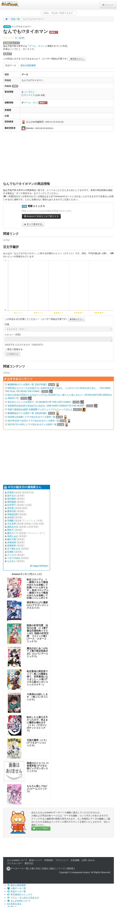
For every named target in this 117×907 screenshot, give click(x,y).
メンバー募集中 (41, 828)
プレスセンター (14, 863)
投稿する (12, 354)
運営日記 (29, 863)
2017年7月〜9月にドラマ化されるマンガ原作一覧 (32, 424)
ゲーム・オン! (36, 46)
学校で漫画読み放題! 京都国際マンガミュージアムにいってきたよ (40, 409)
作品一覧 (15, 19)
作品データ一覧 (16, 891)
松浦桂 (10, 552)
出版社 (45, 868)
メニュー (108, 5)
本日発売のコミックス (19, 894)
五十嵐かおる (13, 548)
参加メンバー (35, 860)
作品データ (10, 65)
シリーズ (60, 868)
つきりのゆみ (13, 558)
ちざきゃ (11, 561)
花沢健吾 (11, 498)
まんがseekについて (17, 860)
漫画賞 (70, 868)
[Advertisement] (58, 156)
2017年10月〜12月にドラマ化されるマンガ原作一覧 (33, 420)
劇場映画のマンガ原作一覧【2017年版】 (28, 384)
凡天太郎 (11, 523)
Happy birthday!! (39, 566)
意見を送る (14, 904)
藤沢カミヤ (12, 533)
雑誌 (52, 868)
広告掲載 (75, 860)
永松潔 (10, 517)
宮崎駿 (10, 520)
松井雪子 (11, 505)
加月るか (11, 495)
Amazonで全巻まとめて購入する (41, 216)
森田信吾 (11, 511)
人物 (31, 868)
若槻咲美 (11, 545)
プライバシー (62, 860)
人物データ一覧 (16, 888)
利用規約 (48, 860)
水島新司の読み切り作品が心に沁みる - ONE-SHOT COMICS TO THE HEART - (47, 405)
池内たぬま (12, 536)
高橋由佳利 (12, 514)
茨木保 (10, 508)
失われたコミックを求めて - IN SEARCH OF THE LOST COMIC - (40, 402)
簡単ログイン (77, 59)
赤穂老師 (11, 542)
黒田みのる (12, 527)
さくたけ (11, 555)
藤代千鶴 (11, 539)
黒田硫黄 (11, 502)
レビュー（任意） (13, 334)
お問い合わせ (88, 860)
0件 (21, 38)
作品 (38, 868)
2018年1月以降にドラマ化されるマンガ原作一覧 (31, 417)
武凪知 (10, 492)
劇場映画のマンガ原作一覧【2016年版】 (28, 413)
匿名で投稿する (14, 349)
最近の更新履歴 (16, 885)
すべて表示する (33, 224)
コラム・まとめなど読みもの (23, 897)
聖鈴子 (10, 530)
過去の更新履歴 (28, 65)
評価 (7, 324)
